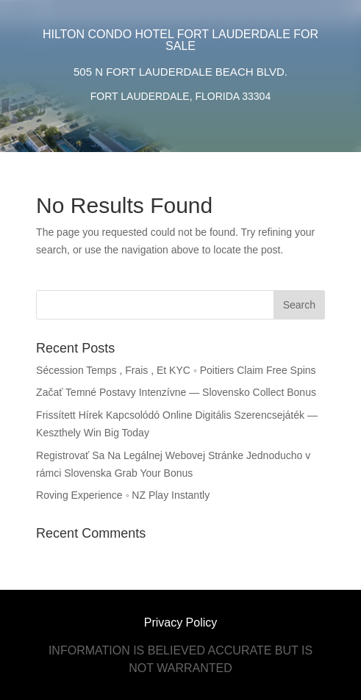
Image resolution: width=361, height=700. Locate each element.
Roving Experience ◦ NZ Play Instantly (123, 495)
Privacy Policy (181, 622)
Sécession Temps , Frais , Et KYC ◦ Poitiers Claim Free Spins (176, 370)
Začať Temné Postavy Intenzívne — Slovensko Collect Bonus (176, 392)
